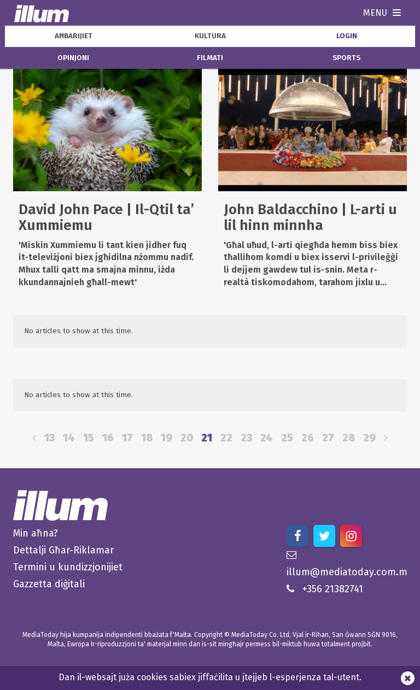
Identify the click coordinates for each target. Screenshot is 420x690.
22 (226, 438)
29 (369, 438)
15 (88, 438)
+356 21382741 (325, 589)
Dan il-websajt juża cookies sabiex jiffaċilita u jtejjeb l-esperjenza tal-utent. (210, 677)
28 (348, 438)
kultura (210, 36)
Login (346, 36)
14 (69, 438)
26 (307, 438)
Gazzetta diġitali (49, 584)
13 (49, 438)
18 (147, 438)
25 (287, 438)
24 (266, 438)
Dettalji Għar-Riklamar (63, 550)
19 (166, 438)
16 (108, 438)
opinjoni (73, 58)
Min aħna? (35, 533)
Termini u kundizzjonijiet (67, 567)
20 (186, 438)
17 (127, 438)
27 (328, 438)
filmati (210, 58)
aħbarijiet (73, 36)
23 (246, 438)
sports (346, 58)
